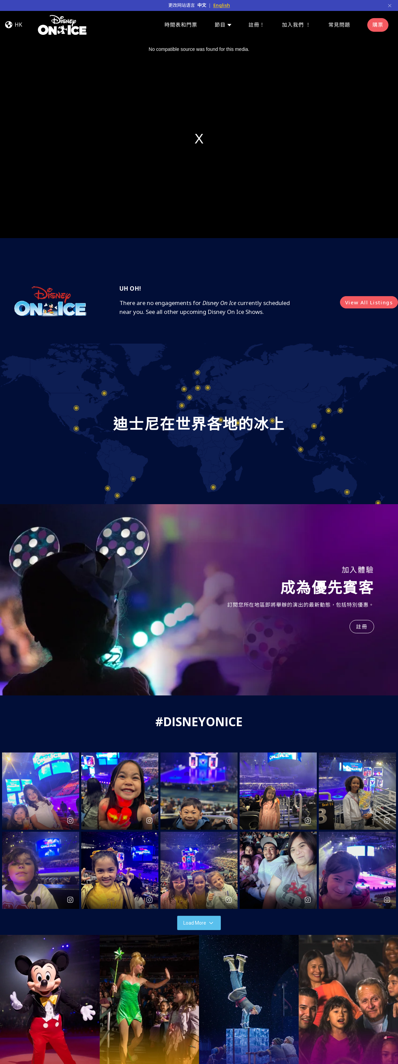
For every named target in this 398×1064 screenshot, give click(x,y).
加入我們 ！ (296, 24)
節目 (220, 25)
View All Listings (369, 302)
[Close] (389, 5)
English (221, 5)
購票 (377, 24)
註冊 (361, 626)
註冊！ (256, 24)
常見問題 (339, 24)
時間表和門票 (181, 24)
